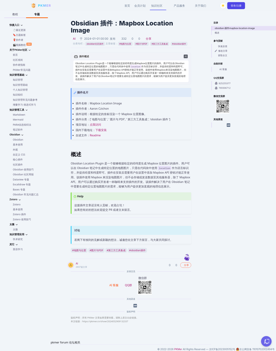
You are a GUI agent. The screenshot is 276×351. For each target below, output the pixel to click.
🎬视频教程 (22, 44)
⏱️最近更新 (19, 30)
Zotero (16, 204)
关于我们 (200, 5)
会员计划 (140, 5)
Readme (95, 135)
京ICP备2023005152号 (222, 349)
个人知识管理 (20, 89)
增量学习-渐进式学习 (24, 104)
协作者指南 (19, 64)
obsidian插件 (179, 44)
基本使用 (18, 144)
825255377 (222, 83)
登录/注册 (236, 5)
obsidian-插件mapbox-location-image (235, 28)
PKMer (178, 349)
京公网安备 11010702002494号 (255, 349)
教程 (15, 14)
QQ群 (128, 285)
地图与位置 (125, 44)
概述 (217, 32)
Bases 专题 (19, 189)
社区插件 (18, 164)
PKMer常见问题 (21, 70)
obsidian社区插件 (95, 44)
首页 (127, 5)
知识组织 (18, 94)
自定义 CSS (19, 154)
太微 (15, 229)
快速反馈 (221, 46)
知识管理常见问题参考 (25, 99)
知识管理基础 (20, 84)
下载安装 (101, 130)
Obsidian (18, 139)
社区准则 (18, 59)
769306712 (222, 87)
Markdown (19, 114)
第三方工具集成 (160, 44)
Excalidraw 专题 (22, 184)
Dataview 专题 (21, 179)
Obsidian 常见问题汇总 (26, 194)
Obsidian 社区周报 (23, 174)
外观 (15, 149)
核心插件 (18, 159)
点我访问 (95, 124)
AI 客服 (221, 69)
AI (74, 38)
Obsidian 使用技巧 (23, 169)
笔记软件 (18, 129)
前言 (15, 54)
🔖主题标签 (19, 35)
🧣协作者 (18, 39)
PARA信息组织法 (22, 124)
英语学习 (18, 249)
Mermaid (18, 119)
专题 (37, 14)
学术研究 (18, 239)
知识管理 (18, 79)
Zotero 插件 (19, 214)
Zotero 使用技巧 (22, 219)
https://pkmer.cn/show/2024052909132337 (105, 321)
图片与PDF (141, 44)
